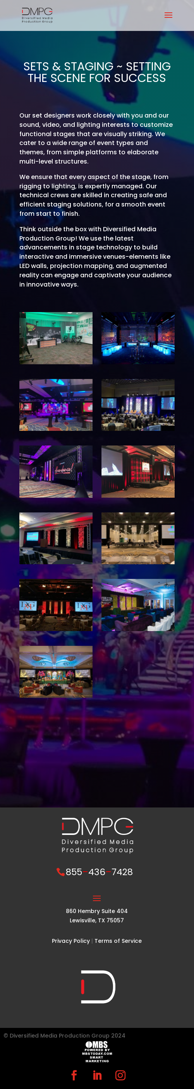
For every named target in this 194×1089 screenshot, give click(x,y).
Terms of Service (118, 941)
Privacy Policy (71, 941)
